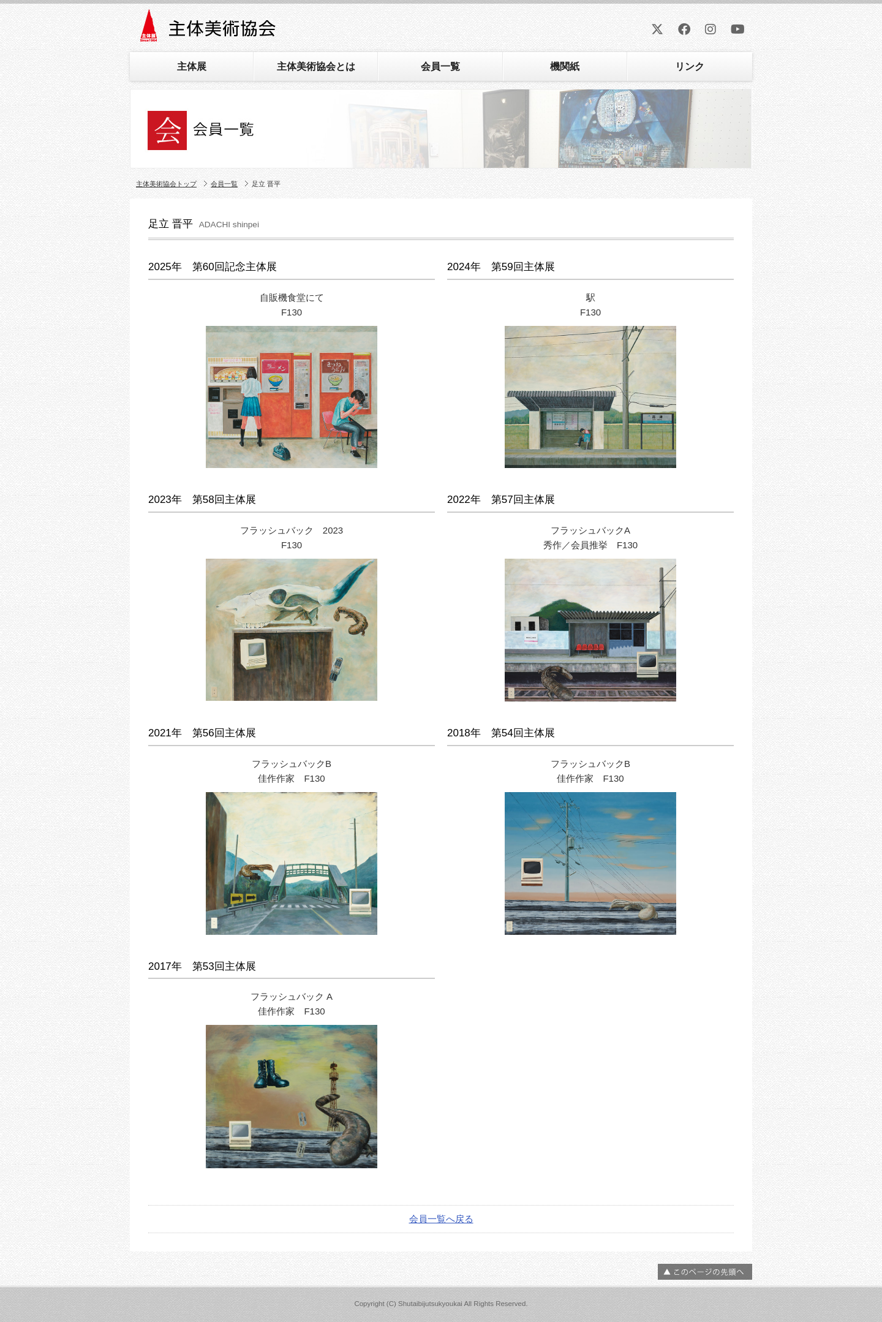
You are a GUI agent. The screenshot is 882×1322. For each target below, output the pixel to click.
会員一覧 (440, 66)
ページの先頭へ (705, 1272)
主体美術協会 (209, 29)
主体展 (191, 66)
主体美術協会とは (316, 66)
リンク (689, 66)
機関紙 (564, 66)
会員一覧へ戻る (441, 1219)
